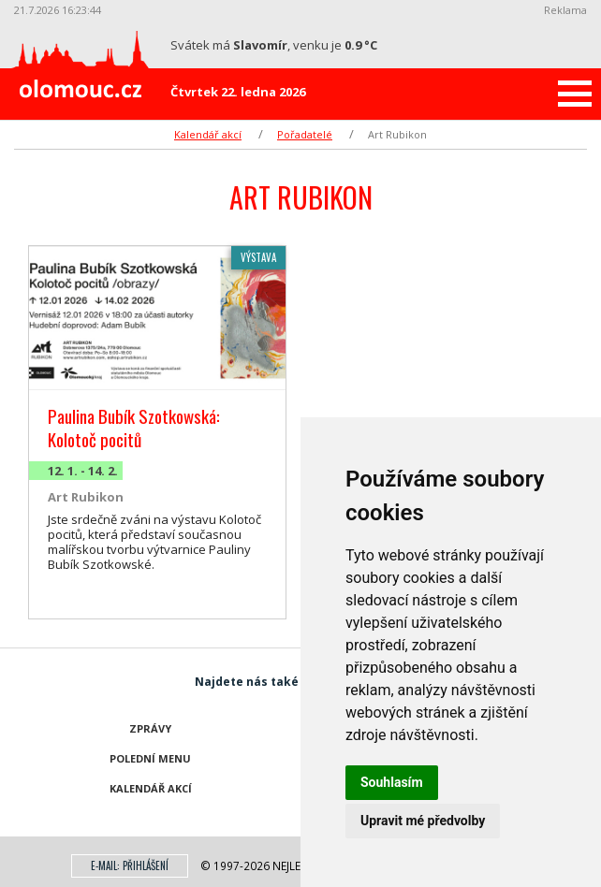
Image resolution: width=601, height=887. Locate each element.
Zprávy (150, 728)
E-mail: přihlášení (130, 865)
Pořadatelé (304, 134)
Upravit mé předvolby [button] (422, 820)
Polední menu (150, 758)
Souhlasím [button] (391, 782)
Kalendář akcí (208, 134)
